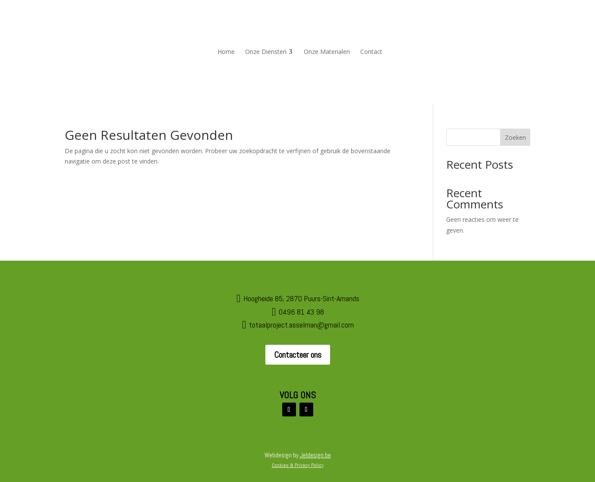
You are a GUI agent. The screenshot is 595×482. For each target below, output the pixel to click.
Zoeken (515, 137)
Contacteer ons (297, 354)
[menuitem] (226, 52)
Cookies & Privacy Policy (298, 465)
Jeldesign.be (315, 455)
